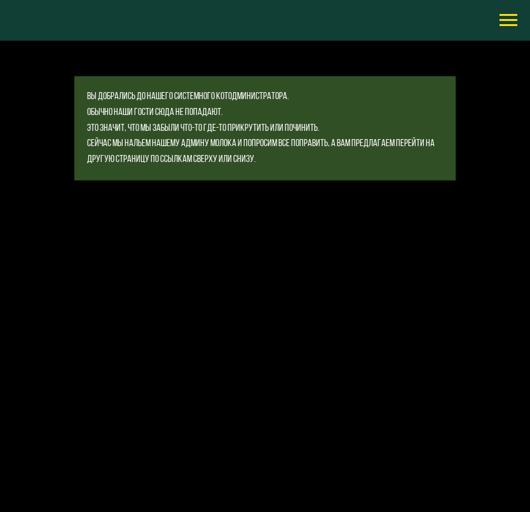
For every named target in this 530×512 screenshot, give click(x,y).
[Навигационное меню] (508, 20)
